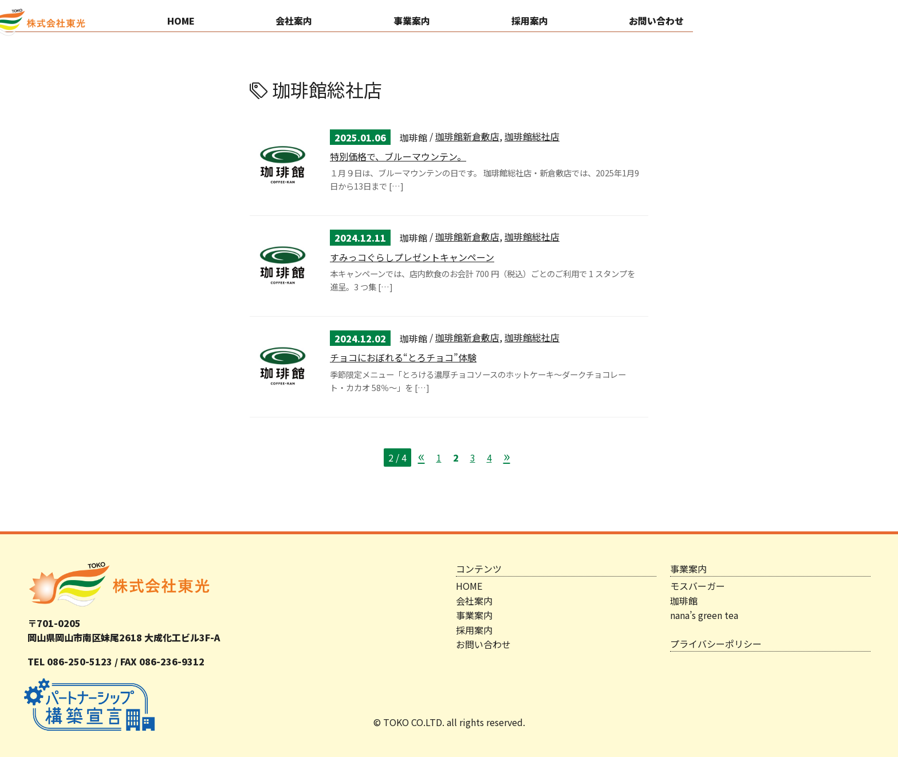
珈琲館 (684, 601)
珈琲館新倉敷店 (467, 136)
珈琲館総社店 (532, 136)
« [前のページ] (421, 455)
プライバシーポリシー (716, 643)
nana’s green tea (704, 615)
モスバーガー (697, 586)
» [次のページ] (506, 455)
